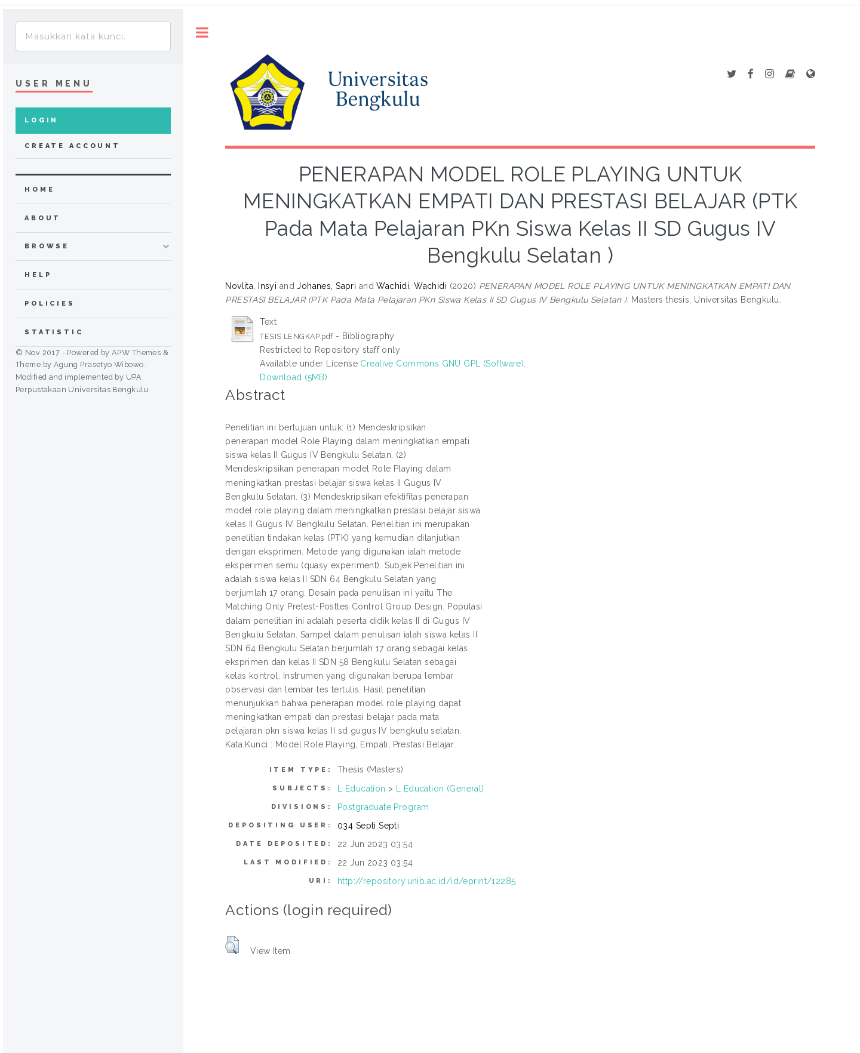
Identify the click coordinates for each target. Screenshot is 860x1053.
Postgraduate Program (383, 807)
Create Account (72, 146)
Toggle (202, 32)
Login (41, 120)
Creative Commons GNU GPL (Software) (442, 363)
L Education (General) (440, 788)
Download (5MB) (293, 377)
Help (37, 275)
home (39, 189)
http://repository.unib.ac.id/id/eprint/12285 (426, 881)
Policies (49, 303)
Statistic (54, 332)
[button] (232, 945)
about (42, 218)
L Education (361, 788)
